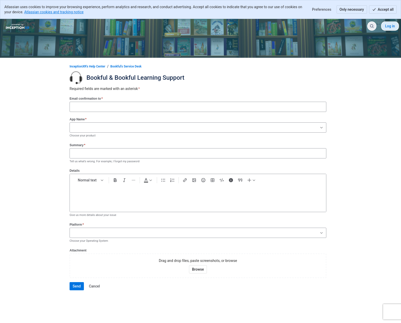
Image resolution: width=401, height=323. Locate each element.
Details (75, 170)
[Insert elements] (251, 180)
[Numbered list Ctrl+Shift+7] (172, 180)
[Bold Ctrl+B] (115, 180)
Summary (77, 145)
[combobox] (72, 127)
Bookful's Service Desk (126, 66)
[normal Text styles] (91, 180)
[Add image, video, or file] (194, 180)
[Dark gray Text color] (148, 180)
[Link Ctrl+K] (185, 180)
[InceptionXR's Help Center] (17, 26)
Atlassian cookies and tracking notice (54, 12)
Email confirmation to (86, 98)
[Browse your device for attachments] (198, 269)
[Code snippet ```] (222, 180)
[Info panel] (231, 180)
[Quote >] (240, 180)
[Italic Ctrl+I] (124, 180)
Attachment (78, 250)
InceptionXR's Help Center (87, 66)
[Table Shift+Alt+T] (212, 180)
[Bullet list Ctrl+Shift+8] (163, 180)
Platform (77, 224)
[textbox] (198, 195)
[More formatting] (133, 180)
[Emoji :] (203, 180)
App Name (78, 119)
